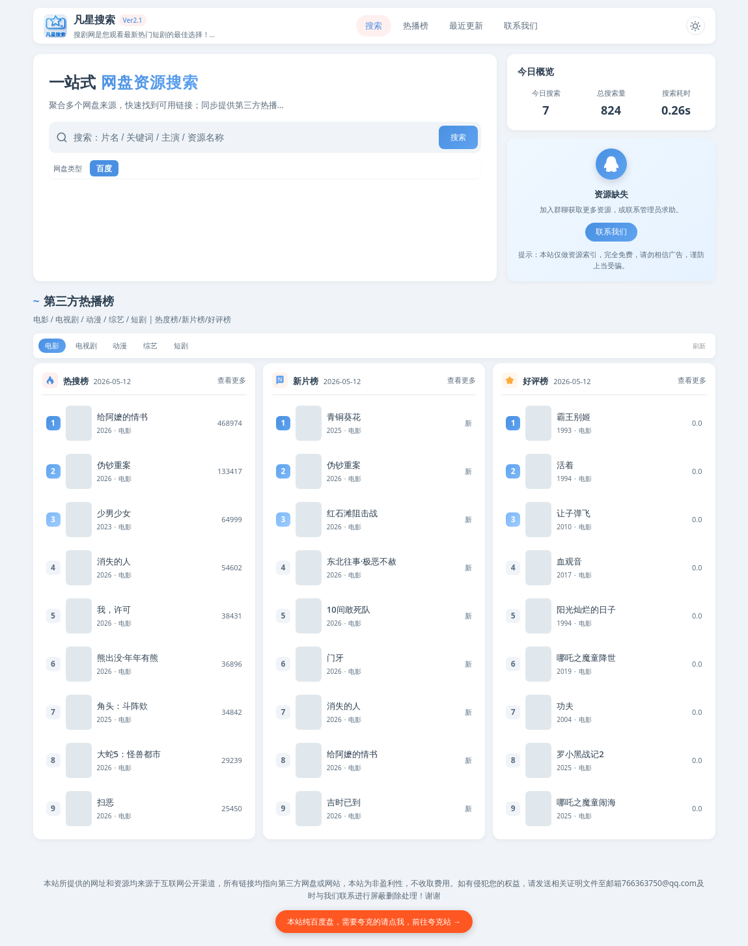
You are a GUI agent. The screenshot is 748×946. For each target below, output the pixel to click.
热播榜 (414, 25)
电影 (54, 346)
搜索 (372, 25)
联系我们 (611, 231)
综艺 (163, 346)
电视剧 (92, 346)
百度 (104, 168)
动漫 (129, 346)
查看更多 (231, 382)
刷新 (698, 347)
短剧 (197, 346)
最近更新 (465, 25)
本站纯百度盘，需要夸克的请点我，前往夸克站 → (374, 921)
